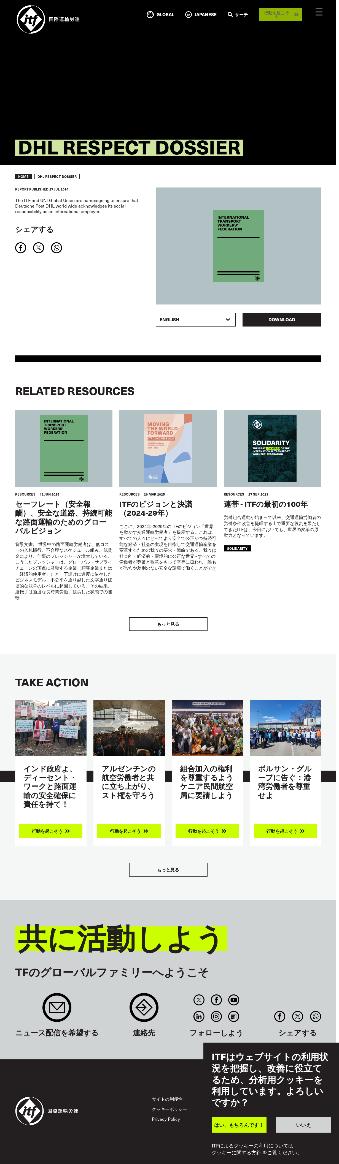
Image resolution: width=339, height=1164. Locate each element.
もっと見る (168, 624)
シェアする (34, 229)
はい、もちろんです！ (239, 1124)
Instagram (216, 1016)
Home (23, 176)
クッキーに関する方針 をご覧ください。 (257, 1152)
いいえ (303, 1124)
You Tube (234, 999)
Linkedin (199, 1016)
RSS (234, 1016)
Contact (144, 1010)
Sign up (56, 1010)
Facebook (216, 999)
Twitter (199, 999)
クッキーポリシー (169, 1109)
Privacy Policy (166, 1119)
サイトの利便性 (167, 1099)
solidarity (237, 548)
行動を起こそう (276, 15)
